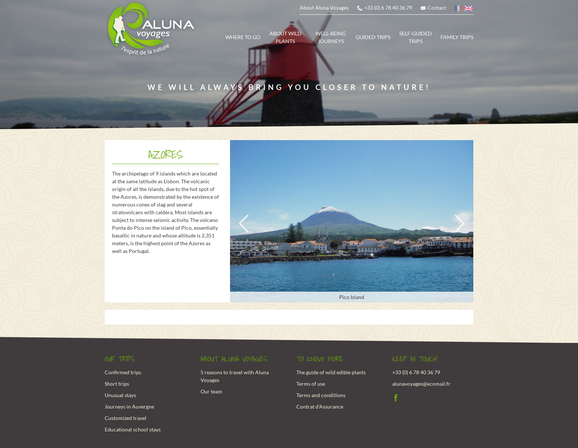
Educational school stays (133, 429)
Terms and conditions (320, 395)
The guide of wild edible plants (331, 372)
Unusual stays (120, 395)
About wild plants (285, 37)
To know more (319, 359)
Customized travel (125, 418)
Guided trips (373, 37)
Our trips (120, 359)
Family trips (457, 37)
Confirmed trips (123, 372)
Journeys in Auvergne (129, 406)
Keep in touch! (415, 359)
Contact (437, 7)
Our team (211, 391)
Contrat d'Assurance (319, 406)
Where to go (242, 37)
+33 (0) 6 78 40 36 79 (388, 7)
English (468, 9)
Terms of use (310, 384)
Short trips (117, 384)
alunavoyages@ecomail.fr (421, 384)
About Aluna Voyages (324, 7)
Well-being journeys (331, 37)
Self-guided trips (415, 37)
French (459, 9)
